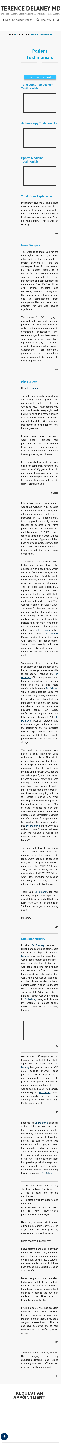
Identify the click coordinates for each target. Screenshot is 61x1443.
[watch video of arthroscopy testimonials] (40, 138)
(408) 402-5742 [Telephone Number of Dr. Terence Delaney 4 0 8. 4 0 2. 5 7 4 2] (49, 19)
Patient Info (23, 34)
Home (11, 34)
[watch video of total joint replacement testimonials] (40, 103)
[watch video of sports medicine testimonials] (40, 176)
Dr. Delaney (32, 388)
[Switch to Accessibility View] (4, 1436)
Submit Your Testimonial (40, 77)
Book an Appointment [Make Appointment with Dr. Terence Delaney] (18, 19)
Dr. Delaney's (33, 825)
